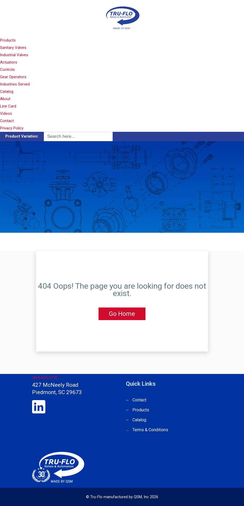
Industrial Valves (14, 55)
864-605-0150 (44, 377)
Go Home (122, 313)
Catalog (6, 91)
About (5, 98)
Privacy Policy (11, 128)
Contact (7, 120)
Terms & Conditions (150, 429)
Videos (6, 113)
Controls (7, 69)
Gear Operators (13, 77)
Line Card (8, 106)
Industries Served (15, 84)
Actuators (8, 62)
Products (8, 40)
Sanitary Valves (13, 47)
